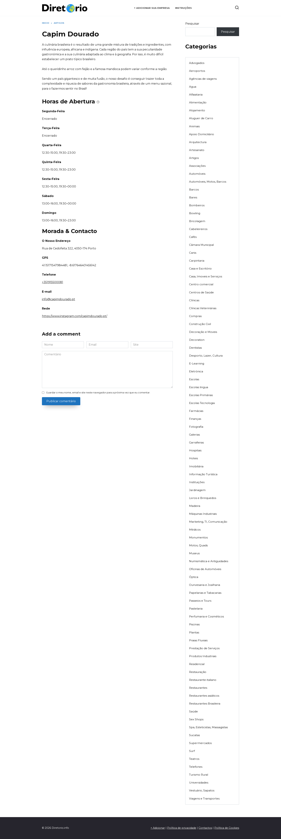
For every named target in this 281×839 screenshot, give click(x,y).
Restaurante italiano (202, 680)
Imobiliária (196, 466)
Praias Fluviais (198, 640)
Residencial (196, 664)
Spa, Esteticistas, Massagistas (208, 727)
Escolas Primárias (201, 395)
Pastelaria (196, 608)
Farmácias (196, 411)
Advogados (196, 63)
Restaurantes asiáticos (204, 695)
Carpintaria (196, 260)
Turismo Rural (198, 774)
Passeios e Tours (200, 600)
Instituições (196, 482)
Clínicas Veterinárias (202, 308)
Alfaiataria (196, 94)
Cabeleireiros (198, 229)
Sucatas (194, 735)
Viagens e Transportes (204, 798)
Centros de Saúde (201, 292)
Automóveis (197, 173)
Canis (192, 252)
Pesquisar (192, 23)
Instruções (183, 8)
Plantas (194, 632)
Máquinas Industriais (203, 513)
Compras (195, 316)
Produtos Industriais (202, 656)
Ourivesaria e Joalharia (204, 585)
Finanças (195, 418)
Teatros (194, 759)
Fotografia (196, 426)
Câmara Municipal (201, 245)
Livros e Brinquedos (202, 498)
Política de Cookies (226, 827)
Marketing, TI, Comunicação (208, 521)
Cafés (193, 237)
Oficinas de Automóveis (205, 569)
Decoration (196, 339)
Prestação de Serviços (204, 648)
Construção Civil (200, 324)
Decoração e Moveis (203, 332)
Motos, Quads (198, 545)
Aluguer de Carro (201, 118)
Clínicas (194, 300)
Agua (192, 86)
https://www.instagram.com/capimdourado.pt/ (74, 316)
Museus (194, 553)
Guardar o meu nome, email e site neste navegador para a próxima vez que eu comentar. (98, 392)
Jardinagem (197, 490)
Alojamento (197, 110)
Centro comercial (201, 284)
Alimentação (197, 102)
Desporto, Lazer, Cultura (206, 355)
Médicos (195, 529)
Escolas (194, 379)
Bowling (194, 213)
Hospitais (195, 450)
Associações (197, 166)
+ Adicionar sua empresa (152, 8)
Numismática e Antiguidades (208, 561)
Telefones (195, 766)
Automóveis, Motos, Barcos (207, 181)
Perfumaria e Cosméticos (206, 616)
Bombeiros (196, 205)
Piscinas (194, 624)
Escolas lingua (198, 387)
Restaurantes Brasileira (204, 703)
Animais (194, 126)
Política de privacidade (181, 827)
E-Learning (196, 363)
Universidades (198, 782)
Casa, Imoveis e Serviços (205, 276)
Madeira (194, 506)
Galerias (194, 434)
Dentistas (195, 347)
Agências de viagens (203, 78)
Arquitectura (197, 142)
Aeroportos (197, 71)
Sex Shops (196, 719)
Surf (192, 751)
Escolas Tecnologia (202, 403)
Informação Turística (203, 474)
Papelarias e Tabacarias (205, 592)
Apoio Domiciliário (201, 134)
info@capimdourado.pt (58, 299)
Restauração (197, 672)
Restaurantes (198, 687)
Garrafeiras (196, 442)
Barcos (194, 189)
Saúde (193, 711)
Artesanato (196, 150)
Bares (193, 197)
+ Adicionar (158, 827)
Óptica (193, 577)
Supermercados (200, 743)
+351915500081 (52, 282)
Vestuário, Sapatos (201, 790)
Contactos (205, 827)
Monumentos (198, 537)
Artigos (194, 158)
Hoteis (193, 458)
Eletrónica (196, 371)
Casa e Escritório (200, 268)
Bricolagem (197, 221)
